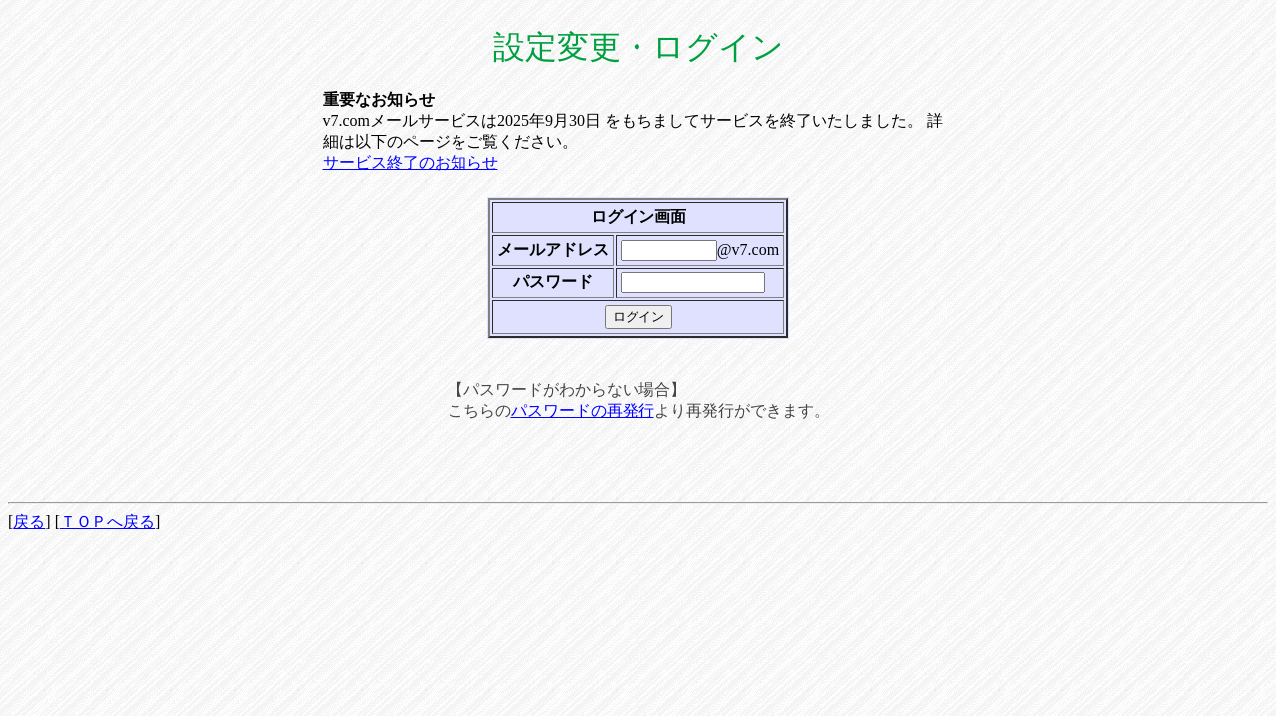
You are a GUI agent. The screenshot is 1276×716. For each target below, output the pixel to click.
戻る (29, 521)
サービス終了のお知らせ (410, 162)
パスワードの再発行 (582, 410)
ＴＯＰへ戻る (107, 521)
